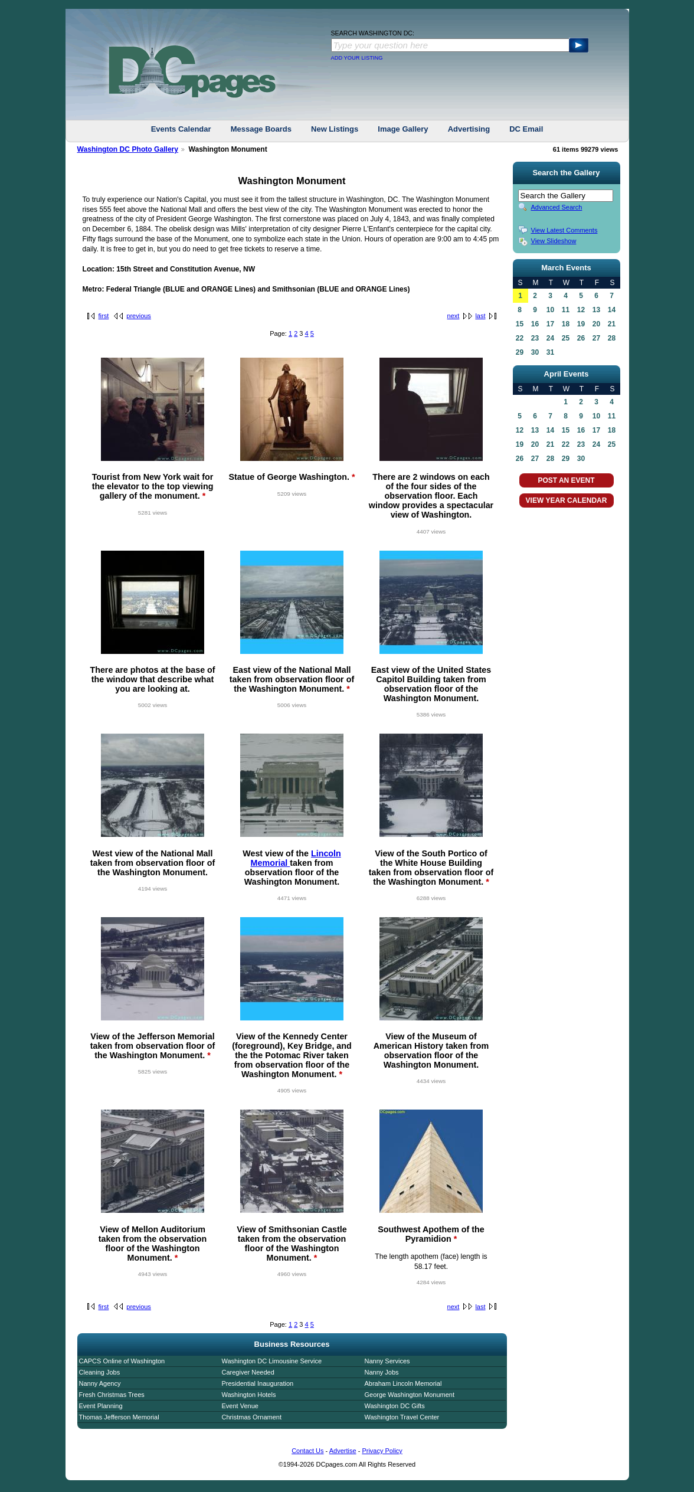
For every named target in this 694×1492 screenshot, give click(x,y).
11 (565, 310)
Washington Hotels (249, 1394)
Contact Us (307, 1450)
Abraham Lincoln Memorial (403, 1383)
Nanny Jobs (382, 1372)
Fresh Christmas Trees (112, 1394)
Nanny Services (387, 1361)
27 (596, 338)
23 (535, 338)
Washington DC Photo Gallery (128, 149)
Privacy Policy (382, 1450)
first (104, 315)
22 (519, 338)
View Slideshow (554, 240)
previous (138, 315)
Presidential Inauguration (258, 1383)
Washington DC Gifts (395, 1405)
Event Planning (101, 1405)
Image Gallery (403, 129)
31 (550, 352)
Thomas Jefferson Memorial (119, 1417)
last (480, 315)
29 (519, 352)
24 (550, 338)
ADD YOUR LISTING (357, 58)
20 (596, 324)
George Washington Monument (409, 1394)
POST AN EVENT (566, 480)
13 (596, 310)
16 (535, 324)
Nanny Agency (100, 1383)
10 (550, 310)
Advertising (469, 129)
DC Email (526, 129)
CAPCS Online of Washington (122, 1361)
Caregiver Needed (248, 1372)
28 (612, 338)
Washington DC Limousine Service (272, 1361)
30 (535, 352)
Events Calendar (181, 129)
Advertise (342, 1450)
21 (612, 324)
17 (550, 324)
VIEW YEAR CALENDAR (566, 500)
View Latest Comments (564, 230)
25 (565, 338)
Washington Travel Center (402, 1417)
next (453, 315)
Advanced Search (556, 207)
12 (581, 310)
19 (581, 324)
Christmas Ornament (251, 1417)
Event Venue (240, 1405)
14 (612, 310)
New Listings (334, 129)
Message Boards (261, 129)
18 (565, 324)
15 (519, 324)
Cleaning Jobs (99, 1372)
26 (581, 338)
